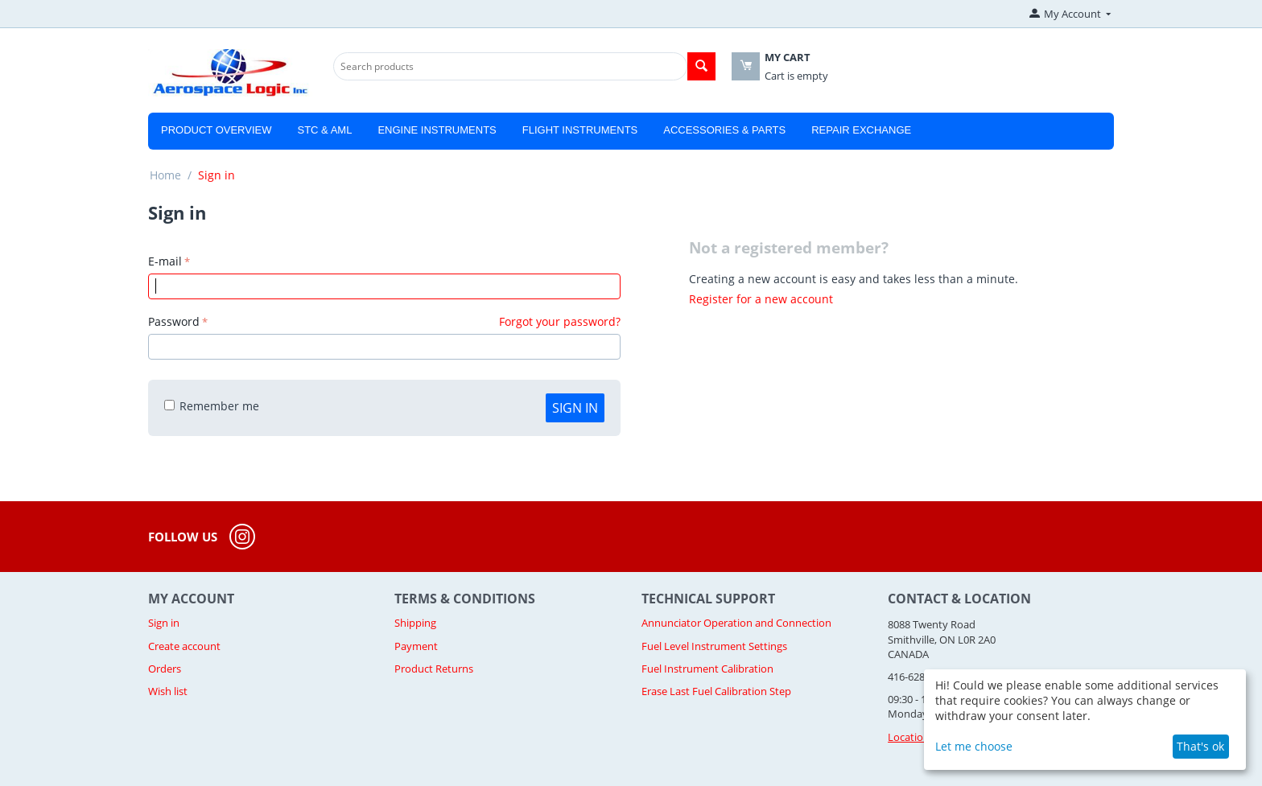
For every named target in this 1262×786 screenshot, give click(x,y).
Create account (184, 646)
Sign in (575, 408)
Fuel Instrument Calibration (707, 668)
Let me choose (973, 746)
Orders (164, 668)
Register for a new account (761, 299)
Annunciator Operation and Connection (736, 622)
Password (174, 321)
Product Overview (216, 130)
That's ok (1200, 746)
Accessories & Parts (724, 130)
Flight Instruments (580, 130)
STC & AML (324, 130)
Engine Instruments (436, 130)
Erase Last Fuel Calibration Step (716, 691)
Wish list (168, 691)
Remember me (211, 406)
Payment (416, 646)
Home (165, 175)
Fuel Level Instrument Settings (714, 646)
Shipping (415, 622)
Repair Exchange (861, 130)
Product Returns (433, 668)
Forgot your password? (560, 321)
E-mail (165, 261)
